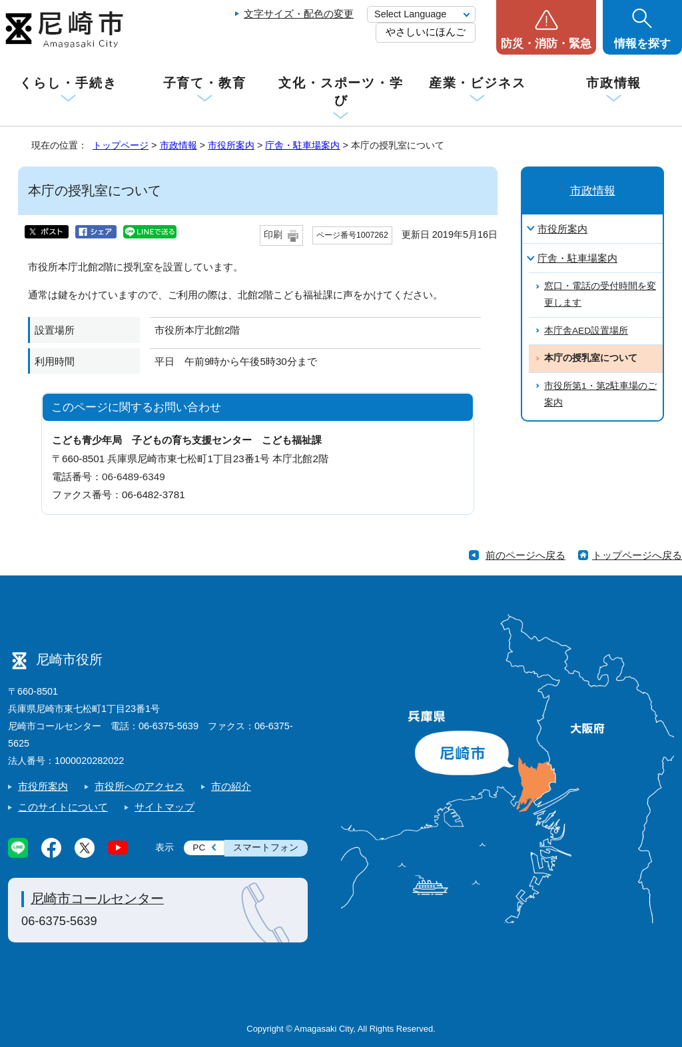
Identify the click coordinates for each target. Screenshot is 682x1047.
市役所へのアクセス (139, 786)
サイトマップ (164, 807)
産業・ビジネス (477, 83)
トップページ (121, 145)
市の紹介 (231, 786)
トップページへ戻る (637, 555)
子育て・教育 (204, 83)
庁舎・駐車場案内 (302, 145)
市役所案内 (231, 145)
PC (198, 848)
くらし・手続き (68, 83)
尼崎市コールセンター (97, 898)
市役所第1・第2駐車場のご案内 (600, 394)
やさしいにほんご (426, 31)
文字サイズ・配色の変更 (299, 13)
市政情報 (614, 83)
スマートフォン (265, 848)
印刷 (273, 235)
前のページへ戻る (525, 555)
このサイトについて (63, 807)
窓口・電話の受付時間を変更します (600, 294)
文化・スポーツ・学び (341, 91)
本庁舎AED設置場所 (586, 331)
